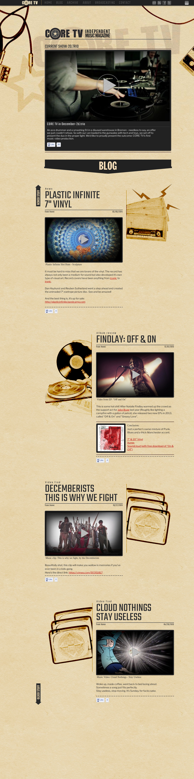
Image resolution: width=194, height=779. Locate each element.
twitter (169, 3)
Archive (73, 2)
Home (48, 2)
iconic (113, 278)
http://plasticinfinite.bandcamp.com (65, 301)
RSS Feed (159, 3)
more (38, 194)
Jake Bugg (123, 409)
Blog (59, 2)
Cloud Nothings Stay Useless (123, 612)
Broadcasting (105, 2)
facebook (164, 3)
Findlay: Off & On (126, 340)
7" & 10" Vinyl (135, 439)
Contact (125, 2)
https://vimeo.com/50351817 (86, 572)
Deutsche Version (187, 3)
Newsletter (154, 3)
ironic (48, 281)
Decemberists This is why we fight (81, 493)
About (87, 2)
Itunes (130, 442)
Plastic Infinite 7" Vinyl (72, 200)
